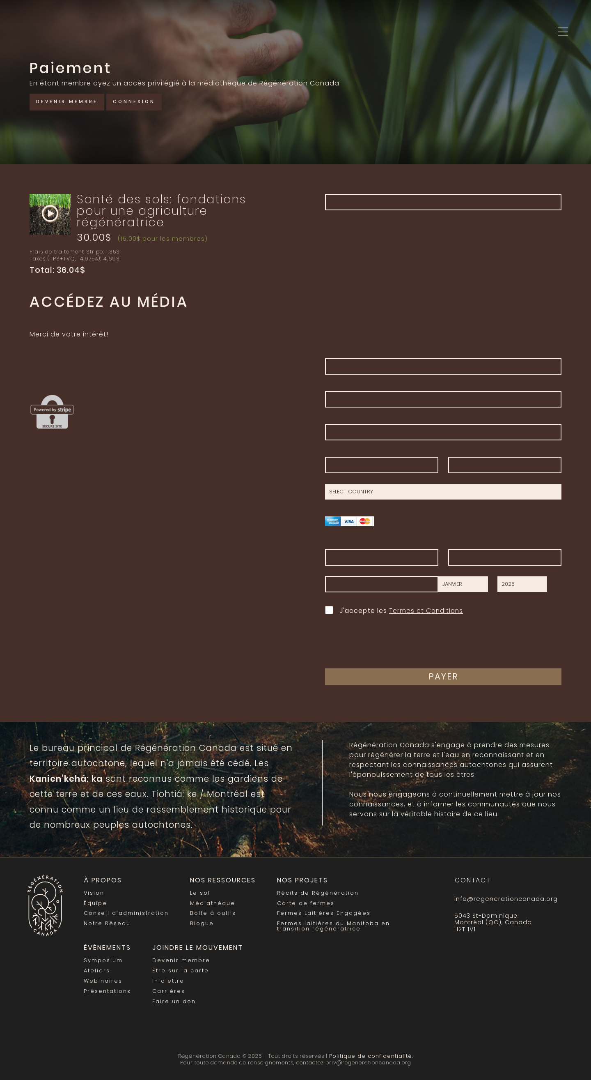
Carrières (168, 988)
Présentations (107, 988)
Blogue (201, 922)
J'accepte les (395, 610)
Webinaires (103, 978)
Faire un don (173, 998)
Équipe (95, 902)
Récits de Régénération (315, 892)
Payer (443, 676)
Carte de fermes (303, 902)
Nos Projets (299, 880)
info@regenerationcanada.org (504, 899)
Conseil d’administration (126, 912)
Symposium (103, 958)
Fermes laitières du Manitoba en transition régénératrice (330, 925)
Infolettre (168, 978)
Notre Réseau (107, 922)
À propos (102, 880)
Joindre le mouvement (195, 946)
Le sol (199, 892)
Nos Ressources (221, 880)
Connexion (142, 101)
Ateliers (97, 968)
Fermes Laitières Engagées (321, 912)
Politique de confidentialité (371, 1052)
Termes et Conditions (427, 610)
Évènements (106, 946)
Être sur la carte (179, 968)
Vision (94, 892)
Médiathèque (211, 902)
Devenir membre (69, 101)
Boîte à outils (211, 912)
